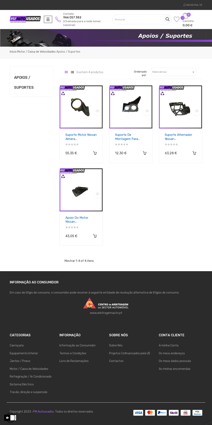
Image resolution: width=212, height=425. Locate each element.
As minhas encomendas (174, 369)
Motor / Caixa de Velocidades (29, 369)
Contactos (116, 361)
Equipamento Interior (24, 353)
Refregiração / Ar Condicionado (31, 376)
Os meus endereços (172, 353)
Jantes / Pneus (20, 361)
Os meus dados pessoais (175, 361)
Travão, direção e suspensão (28, 392)
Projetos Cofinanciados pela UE (129, 353)
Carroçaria (17, 345)
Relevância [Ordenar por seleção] (174, 72)
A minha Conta (168, 345)
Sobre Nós (116, 345)
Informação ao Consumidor (77, 345)
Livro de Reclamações (74, 361)
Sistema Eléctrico (22, 384)
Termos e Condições (72, 353)
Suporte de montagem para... (127, 137)
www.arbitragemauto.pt (106, 313)
